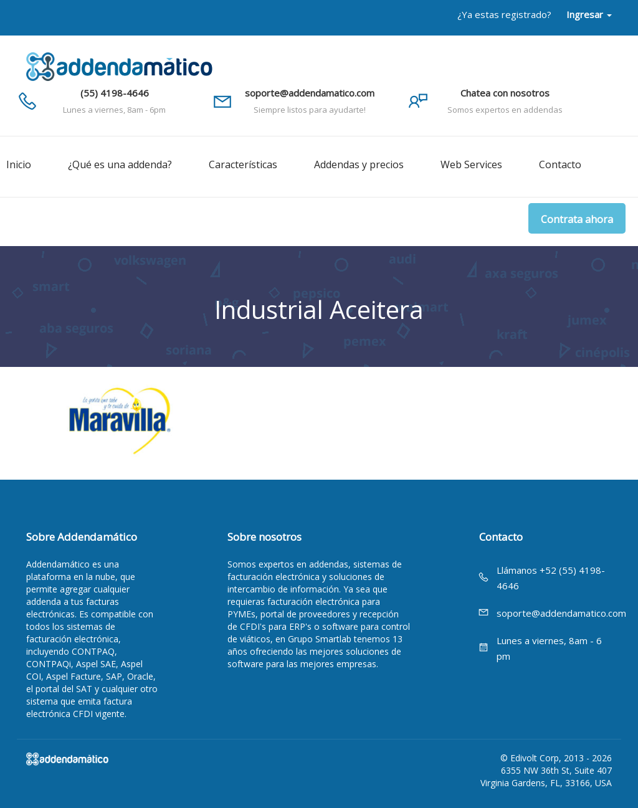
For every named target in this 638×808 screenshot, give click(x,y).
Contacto (560, 164)
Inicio (18, 164)
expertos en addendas (303, 564)
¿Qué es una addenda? (120, 164)
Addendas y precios (359, 164)
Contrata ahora (577, 219)
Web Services (471, 164)
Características (243, 164)
